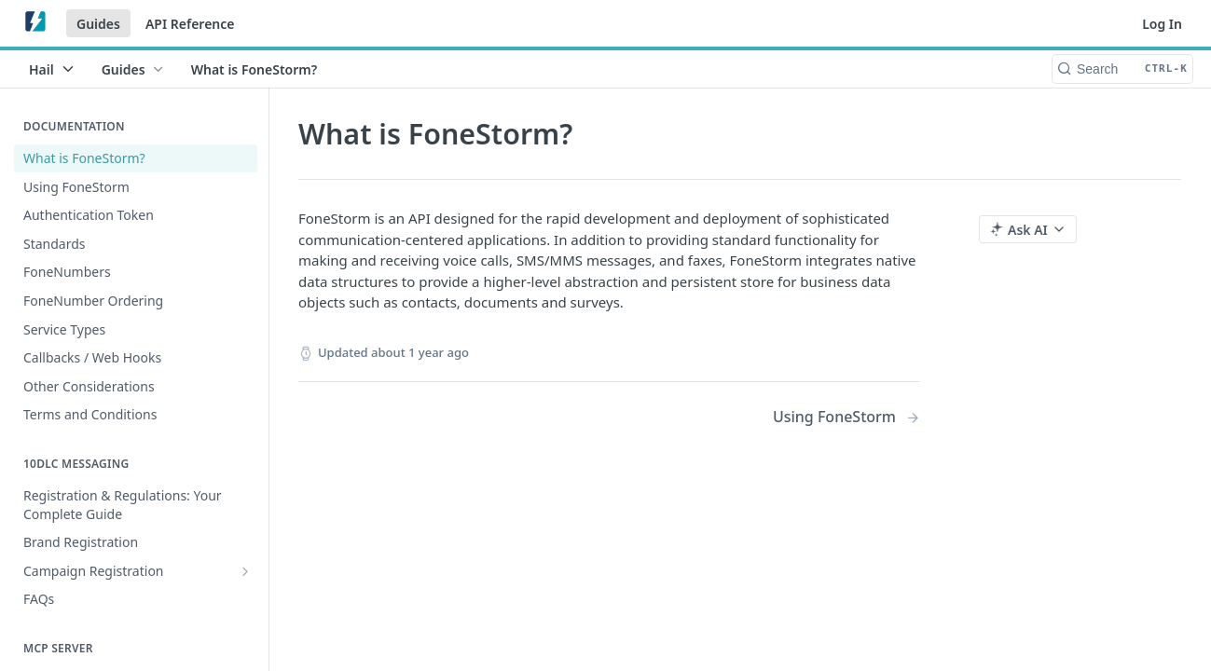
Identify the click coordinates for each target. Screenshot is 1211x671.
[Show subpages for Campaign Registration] (245, 571)
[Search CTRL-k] (1122, 69)
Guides (98, 24)
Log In (1162, 24)
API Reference (190, 24)
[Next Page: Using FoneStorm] (846, 417)
